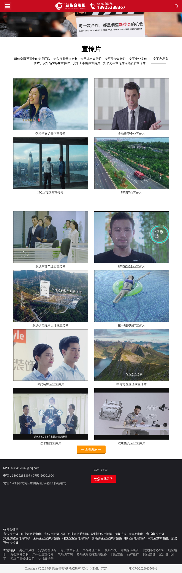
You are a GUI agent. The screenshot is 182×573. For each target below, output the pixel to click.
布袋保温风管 (130, 550)
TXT (104, 568)
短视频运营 (46, 558)
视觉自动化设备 (153, 550)
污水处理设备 (47, 550)
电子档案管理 (69, 550)
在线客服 (103, 479)
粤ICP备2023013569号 (142, 568)
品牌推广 (133, 554)
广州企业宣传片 (43, 554)
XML (85, 568)
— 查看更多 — (91, 453)
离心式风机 (26, 550)
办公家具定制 (19, 554)
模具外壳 (111, 550)
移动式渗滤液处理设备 (92, 554)
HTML (94, 568)
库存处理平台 (91, 550)
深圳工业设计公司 (22, 558)
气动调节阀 (65, 554)
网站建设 (117, 554)
